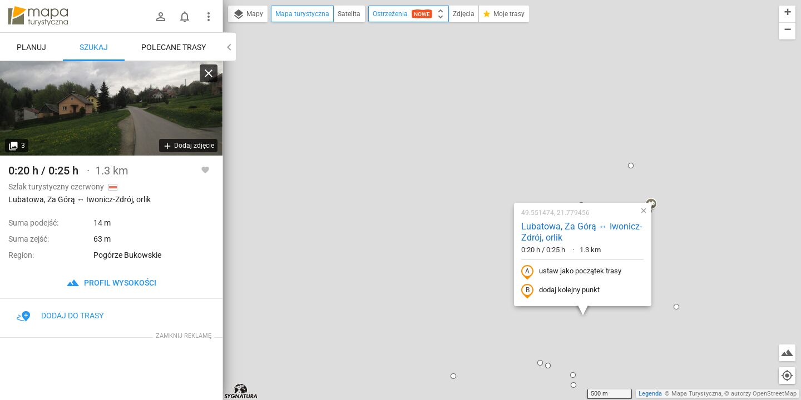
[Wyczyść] (208, 73)
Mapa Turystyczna (696, 393)
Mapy (248, 14)
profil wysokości (111, 282)
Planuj (31, 47)
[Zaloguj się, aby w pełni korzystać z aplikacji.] (205, 169)
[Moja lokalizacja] (787, 375)
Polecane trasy (173, 47)
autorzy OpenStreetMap (764, 393)
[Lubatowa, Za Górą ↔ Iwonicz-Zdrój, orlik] (111, 108)
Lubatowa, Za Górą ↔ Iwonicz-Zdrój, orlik (509, 114)
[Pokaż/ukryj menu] (208, 17)
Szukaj (94, 47)
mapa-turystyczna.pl (38, 16)
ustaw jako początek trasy (499, 153)
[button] (381, 258)
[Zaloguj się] (161, 17)
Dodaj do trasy (60, 315)
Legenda (650, 393)
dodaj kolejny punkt (488, 172)
